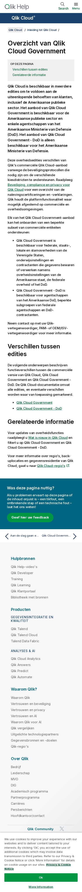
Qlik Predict (19, 671)
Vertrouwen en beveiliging (31, 704)
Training (17, 579)
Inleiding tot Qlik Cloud (42, 30)
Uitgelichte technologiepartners (35, 734)
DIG (13, 785)
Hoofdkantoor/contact (27, 816)
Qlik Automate (21, 677)
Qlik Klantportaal (23, 591)
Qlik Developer (22, 573)
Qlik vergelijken (22, 728)
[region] (41, 862)
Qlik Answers (21, 665)
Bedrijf (16, 767)
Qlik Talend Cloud (24, 635)
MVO (14, 779)
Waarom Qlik (20, 697)
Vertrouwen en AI (24, 716)
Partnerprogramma (25, 797)
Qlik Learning (20, 585)
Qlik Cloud (23, 18)
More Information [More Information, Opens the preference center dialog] (41, 887)
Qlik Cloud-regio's (51, 466)
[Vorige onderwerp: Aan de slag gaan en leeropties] (21, 536)
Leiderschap (20, 773)
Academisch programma (29, 791)
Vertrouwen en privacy (28, 710)
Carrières (18, 803)
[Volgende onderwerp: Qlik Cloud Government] (60, 536)
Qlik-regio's (20, 746)
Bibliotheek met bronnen (29, 597)
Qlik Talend (19, 629)
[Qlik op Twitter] (62, 829)
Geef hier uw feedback (30, 517)
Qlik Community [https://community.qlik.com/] (40, 829)
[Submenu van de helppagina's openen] (6, 18)
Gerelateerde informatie (29, 75)
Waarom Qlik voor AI (26, 722)
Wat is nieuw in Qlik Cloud (48, 438)
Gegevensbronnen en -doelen (34, 740)
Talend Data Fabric (25, 641)
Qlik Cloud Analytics (25, 659)
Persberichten (21, 809)
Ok (41, 877)
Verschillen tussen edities (30, 69)
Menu (76, 8)
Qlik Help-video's (24, 567)
